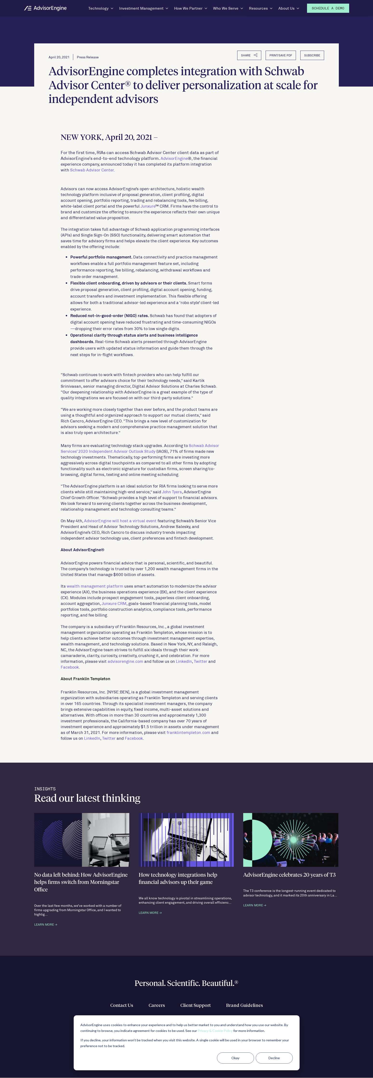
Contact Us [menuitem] (119, 1006)
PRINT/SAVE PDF (280, 55)
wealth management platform (95, 586)
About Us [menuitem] (286, 8)
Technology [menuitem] (98, 8)
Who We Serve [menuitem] (225, 8)
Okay (235, 1058)
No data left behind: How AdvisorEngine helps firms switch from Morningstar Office (81, 883)
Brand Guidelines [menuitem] (247, 1006)
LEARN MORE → (45, 925)
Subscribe (312, 55)
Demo (328, 8)
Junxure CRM (114, 603)
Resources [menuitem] (258, 8)
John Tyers (172, 491)
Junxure (148, 206)
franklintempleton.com (188, 732)
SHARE (249, 55)
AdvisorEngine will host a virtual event (120, 520)
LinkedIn (184, 661)
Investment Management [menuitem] (141, 8)
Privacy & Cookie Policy (215, 1031)
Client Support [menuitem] (196, 1006)
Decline (274, 1058)
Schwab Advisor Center (92, 170)
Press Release (88, 57)
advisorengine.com (125, 661)
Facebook (70, 667)
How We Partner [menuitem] (188, 8)
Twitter (200, 661)
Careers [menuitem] (155, 1006)
